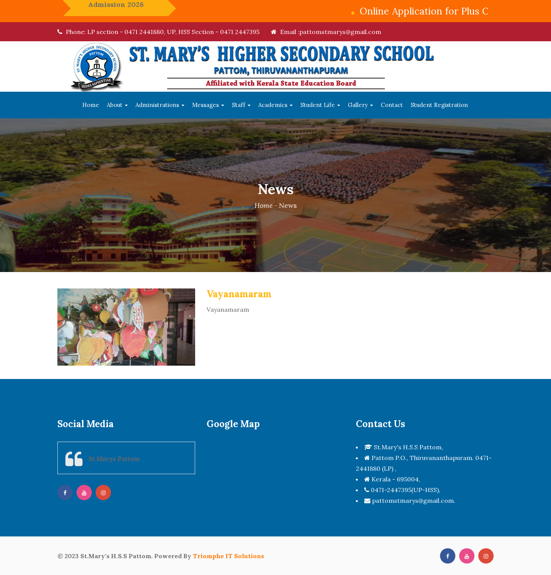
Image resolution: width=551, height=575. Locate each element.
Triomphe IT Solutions (228, 556)
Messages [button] (208, 105)
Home (90, 105)
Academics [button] (275, 105)
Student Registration (439, 105)
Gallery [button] (360, 105)
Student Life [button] (320, 105)
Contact (392, 105)
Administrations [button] (159, 105)
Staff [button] (241, 105)
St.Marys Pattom (114, 459)
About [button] (117, 105)
